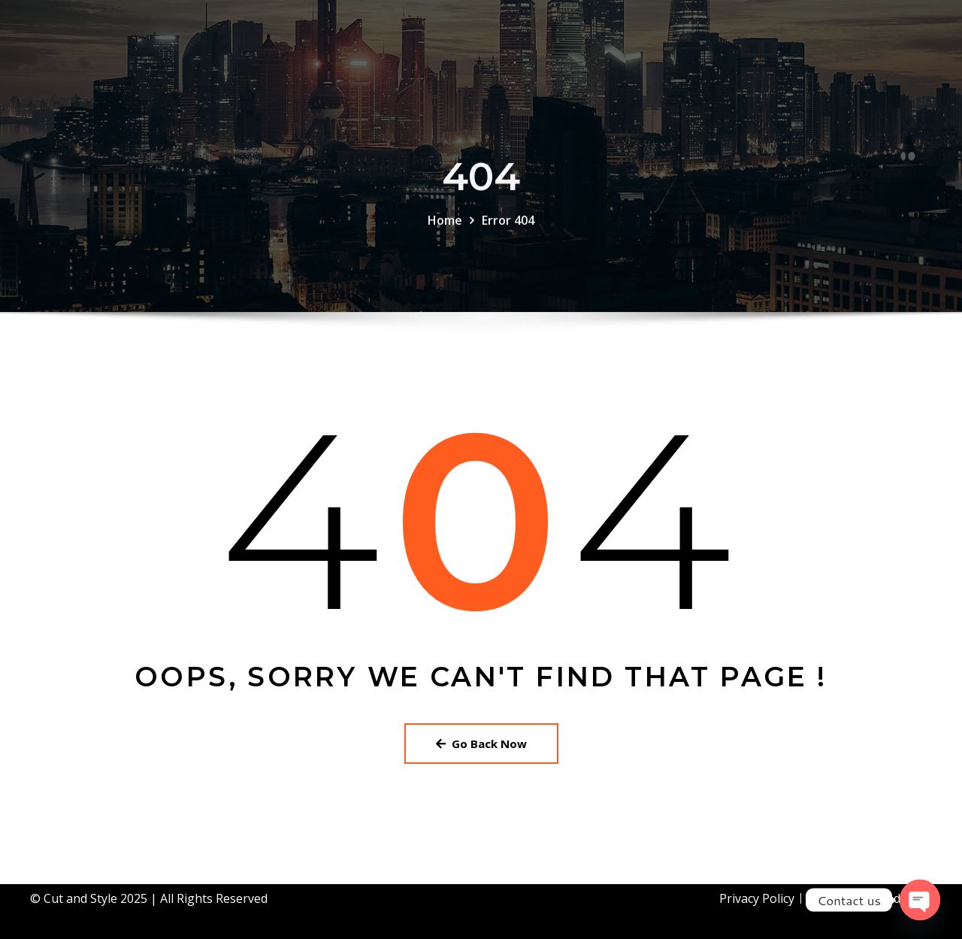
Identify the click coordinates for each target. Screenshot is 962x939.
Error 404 (508, 231)
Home (445, 231)
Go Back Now (481, 743)
